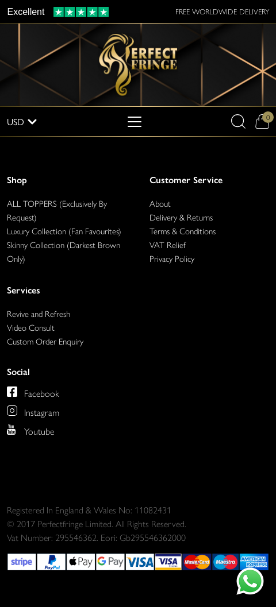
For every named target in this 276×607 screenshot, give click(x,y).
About (160, 203)
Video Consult (31, 327)
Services (23, 290)
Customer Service (186, 180)
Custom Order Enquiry (45, 341)
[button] (238, 121)
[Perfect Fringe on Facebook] (33, 391)
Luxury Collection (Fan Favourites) (64, 231)
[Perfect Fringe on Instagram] (33, 410)
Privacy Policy (172, 258)
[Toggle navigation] (134, 121)
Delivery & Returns (181, 217)
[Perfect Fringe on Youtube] (30, 429)
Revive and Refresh (38, 313)
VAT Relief (168, 244)
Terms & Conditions (183, 231)
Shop (17, 180)
